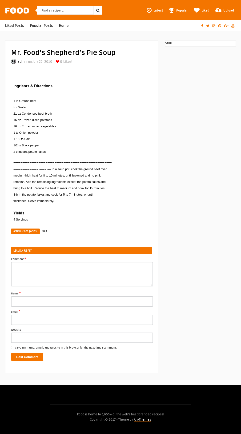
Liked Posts (14, 26)
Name (16, 293)
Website (16, 329)
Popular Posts (41, 26)
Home (64, 26)
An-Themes (142, 420)
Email (15, 311)
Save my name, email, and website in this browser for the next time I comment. (66, 347)
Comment (18, 259)
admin (22, 62)
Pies (44, 231)
